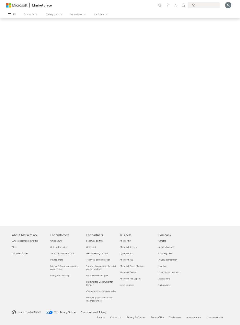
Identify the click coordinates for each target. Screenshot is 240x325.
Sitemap (101, 317)
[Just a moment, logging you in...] (228, 5)
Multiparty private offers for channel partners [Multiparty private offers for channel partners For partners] (99, 299)
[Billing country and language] (204, 5)
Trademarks (175, 317)
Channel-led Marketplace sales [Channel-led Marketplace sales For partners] (101, 291)
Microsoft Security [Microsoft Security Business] (128, 247)
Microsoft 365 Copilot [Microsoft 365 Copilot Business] (130, 278)
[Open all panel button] (11, 14)
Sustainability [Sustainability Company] (164, 284)
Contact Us (115, 317)
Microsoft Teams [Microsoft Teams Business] (128, 272)
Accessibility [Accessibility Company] (164, 278)
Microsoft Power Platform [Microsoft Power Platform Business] (132, 265)
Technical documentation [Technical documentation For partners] (98, 259)
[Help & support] (168, 5)
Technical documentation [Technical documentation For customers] (62, 253)
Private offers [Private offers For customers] (56, 259)
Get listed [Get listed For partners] (91, 247)
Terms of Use (157, 317)
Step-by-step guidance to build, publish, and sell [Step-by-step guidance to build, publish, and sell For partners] (101, 267)
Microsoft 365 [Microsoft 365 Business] (126, 259)
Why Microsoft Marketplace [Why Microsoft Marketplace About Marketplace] (25, 240)
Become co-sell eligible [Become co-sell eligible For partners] (97, 275)
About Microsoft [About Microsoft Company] (166, 247)
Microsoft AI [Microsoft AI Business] (125, 240)
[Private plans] (183, 5)
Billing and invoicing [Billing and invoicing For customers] (59, 275)
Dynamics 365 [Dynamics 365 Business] (126, 253)
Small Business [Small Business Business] (127, 284)
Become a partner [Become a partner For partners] (94, 240)
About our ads (193, 317)
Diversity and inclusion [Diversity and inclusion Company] (169, 272)
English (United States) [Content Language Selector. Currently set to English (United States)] (29, 311)
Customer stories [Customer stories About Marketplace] (20, 253)
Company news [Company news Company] (165, 253)
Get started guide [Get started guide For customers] (58, 247)
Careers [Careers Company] (162, 240)
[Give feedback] (160, 5)
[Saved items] (175, 5)
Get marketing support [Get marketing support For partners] (97, 253)
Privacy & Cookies (136, 317)
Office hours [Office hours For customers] (56, 240)
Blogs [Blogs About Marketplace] (14, 247)
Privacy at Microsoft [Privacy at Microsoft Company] (167, 259)
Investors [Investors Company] (162, 265)
